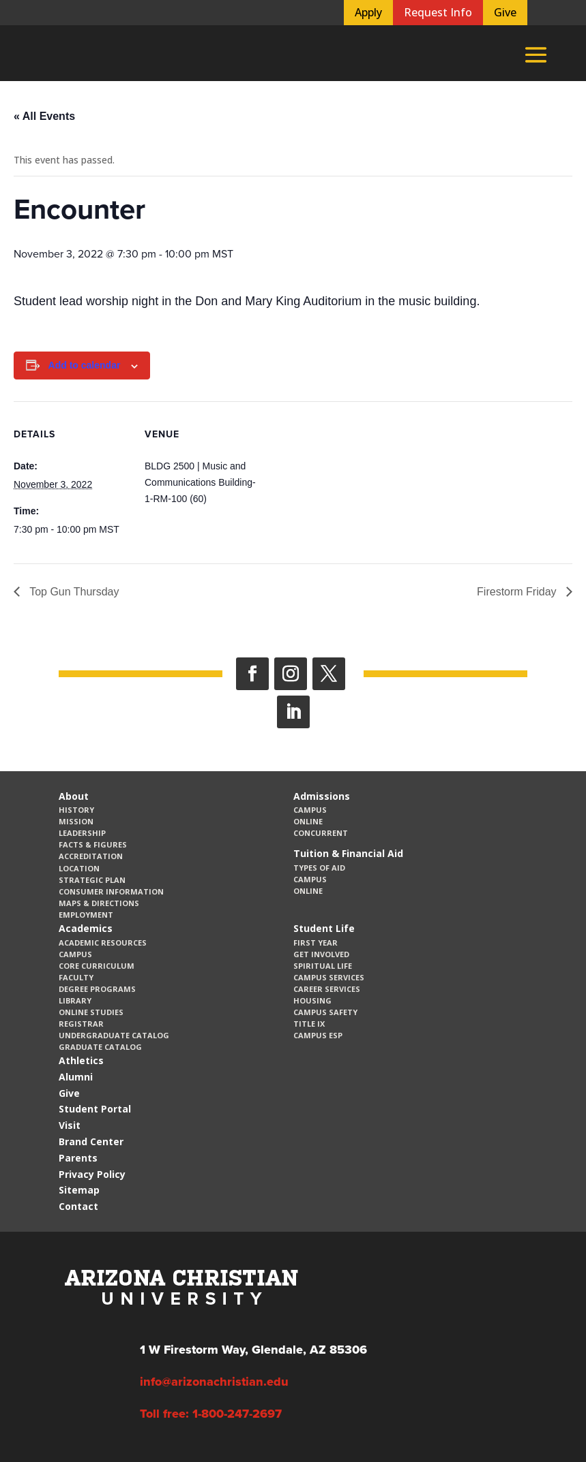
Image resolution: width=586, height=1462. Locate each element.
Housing (312, 1000)
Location (79, 868)
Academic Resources (103, 942)
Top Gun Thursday (73, 591)
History (76, 810)
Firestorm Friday (518, 591)
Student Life (324, 928)
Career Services (326, 989)
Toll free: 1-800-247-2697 (211, 1413)
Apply (368, 12)
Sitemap (79, 1189)
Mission (76, 821)
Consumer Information (111, 891)
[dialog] (545, 1421)
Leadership (82, 833)
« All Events (44, 116)
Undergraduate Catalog (114, 1035)
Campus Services (328, 977)
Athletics (81, 1060)
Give (505, 12)
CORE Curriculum (96, 966)
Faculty (76, 977)
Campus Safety (325, 1012)
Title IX (309, 1023)
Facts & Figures (93, 844)
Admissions (321, 796)
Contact (78, 1206)
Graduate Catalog (100, 1047)
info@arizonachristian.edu (214, 1381)
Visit (69, 1125)
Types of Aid (319, 867)
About (74, 796)
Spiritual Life (322, 966)
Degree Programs (97, 989)
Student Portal (95, 1108)
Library (75, 1000)
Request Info (438, 12)
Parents (78, 1157)
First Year (315, 942)
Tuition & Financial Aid (348, 853)
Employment (86, 914)
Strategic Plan (92, 880)
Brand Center (91, 1141)
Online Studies (91, 1012)
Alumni (76, 1076)
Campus (310, 810)
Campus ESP (317, 1035)
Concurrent (320, 833)
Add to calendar (84, 365)
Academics (86, 928)
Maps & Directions (99, 903)
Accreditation (91, 856)
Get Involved (321, 954)
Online (308, 821)
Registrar (81, 1023)
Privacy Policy (92, 1174)
